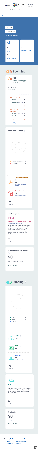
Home (3, 16)
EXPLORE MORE (13, 266)
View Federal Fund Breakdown (21, 359)
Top (35, 447)
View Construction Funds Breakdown (15, 223)
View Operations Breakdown (20, 195)
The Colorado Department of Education (19, 439)
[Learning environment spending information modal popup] (16, 180)
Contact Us (18, 443)
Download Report (14, 123)
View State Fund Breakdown (20, 350)
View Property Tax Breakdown (14, 420)
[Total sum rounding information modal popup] (24, 261)
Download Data (12, 35)
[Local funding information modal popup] (20, 336)
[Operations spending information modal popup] (23, 191)
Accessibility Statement (21, 441)
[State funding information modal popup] (20, 346)
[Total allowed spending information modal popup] (9, 252)
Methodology (10, 443)
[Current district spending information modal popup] (24, 131)
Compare (9, 27)
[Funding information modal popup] (25, 282)
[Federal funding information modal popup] (21, 355)
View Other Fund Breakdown (13, 386)
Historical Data (10, 31)
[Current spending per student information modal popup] (19, 83)
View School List (26, 48)
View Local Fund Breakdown (21, 340)
